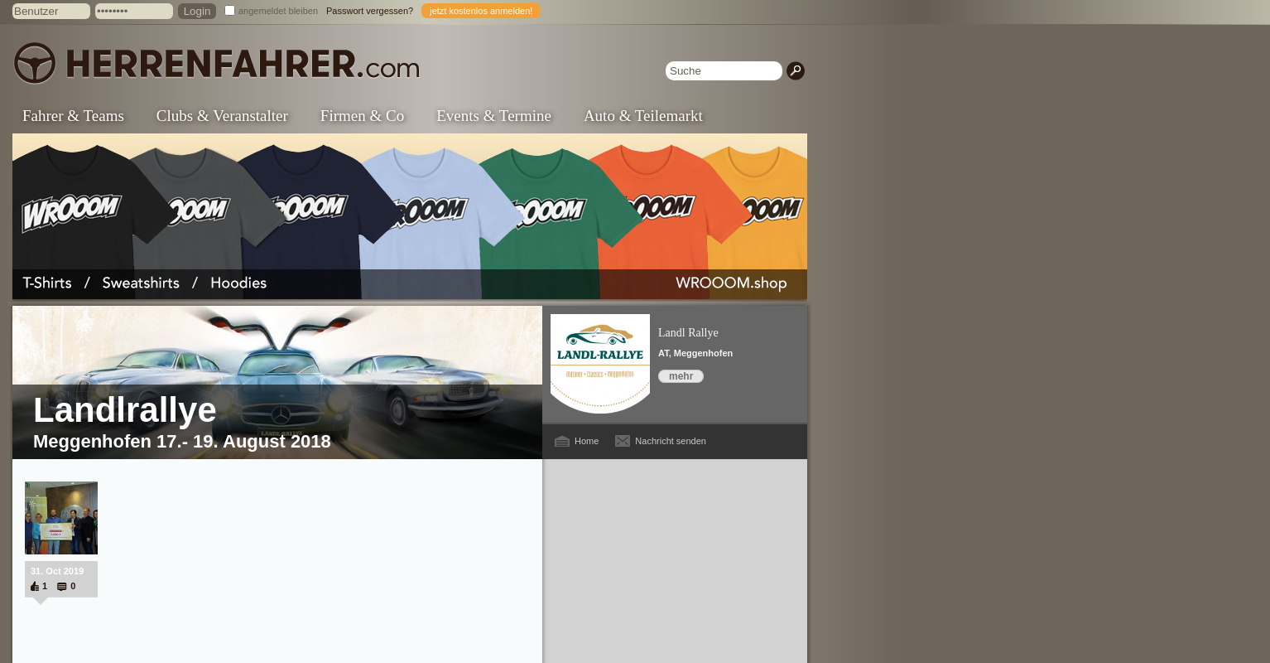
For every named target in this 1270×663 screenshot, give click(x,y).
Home (587, 441)
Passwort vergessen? (369, 11)
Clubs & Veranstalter (222, 115)
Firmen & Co (362, 115)
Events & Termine (493, 115)
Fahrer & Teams (73, 115)
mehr (681, 376)
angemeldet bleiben (278, 11)
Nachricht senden (670, 441)
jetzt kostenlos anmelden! (481, 11)
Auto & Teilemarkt (643, 115)
